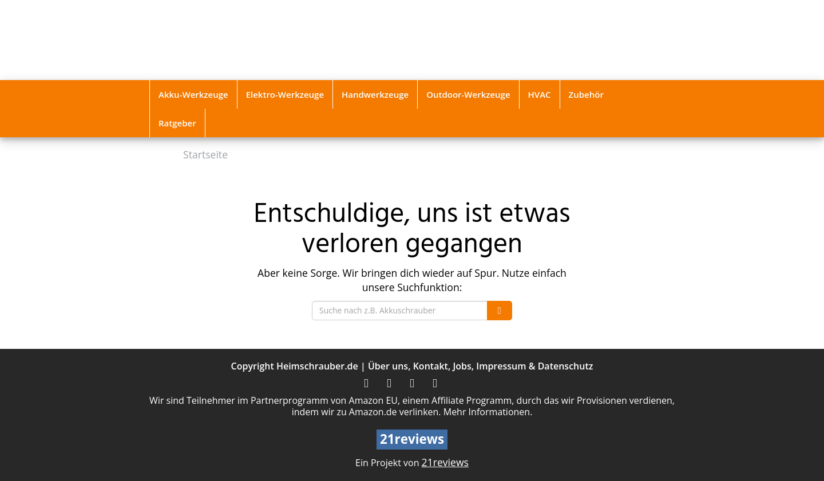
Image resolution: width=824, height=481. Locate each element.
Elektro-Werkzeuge (285, 94)
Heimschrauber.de (317, 366)
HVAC (539, 94)
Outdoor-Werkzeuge (468, 94)
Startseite (205, 154)
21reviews (445, 462)
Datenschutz (565, 366)
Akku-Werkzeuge (193, 94)
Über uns (388, 366)
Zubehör (586, 94)
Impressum (501, 366)
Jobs (462, 366)
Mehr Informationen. (488, 412)
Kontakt (430, 366)
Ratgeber (177, 123)
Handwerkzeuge (375, 94)
